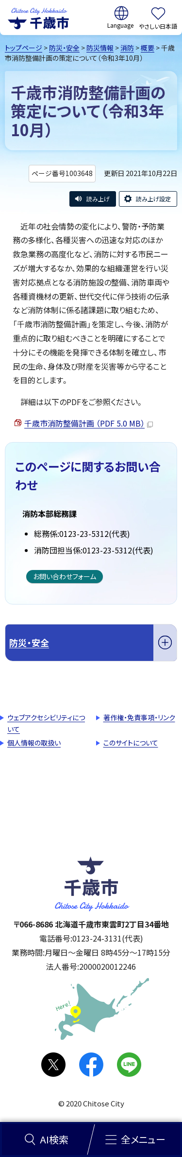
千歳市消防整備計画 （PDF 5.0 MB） (88, 423)
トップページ (23, 48)
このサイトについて (130, 743)
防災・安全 (64, 48)
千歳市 (38, 17)
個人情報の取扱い (34, 743)
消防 (127, 48)
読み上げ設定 (153, 199)
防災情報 (100, 48)
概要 (147, 48)
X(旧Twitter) (53, 1064)
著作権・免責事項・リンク (139, 717)
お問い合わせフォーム (64, 576)
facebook (91, 1064)
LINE (129, 1064)
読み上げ (98, 199)
